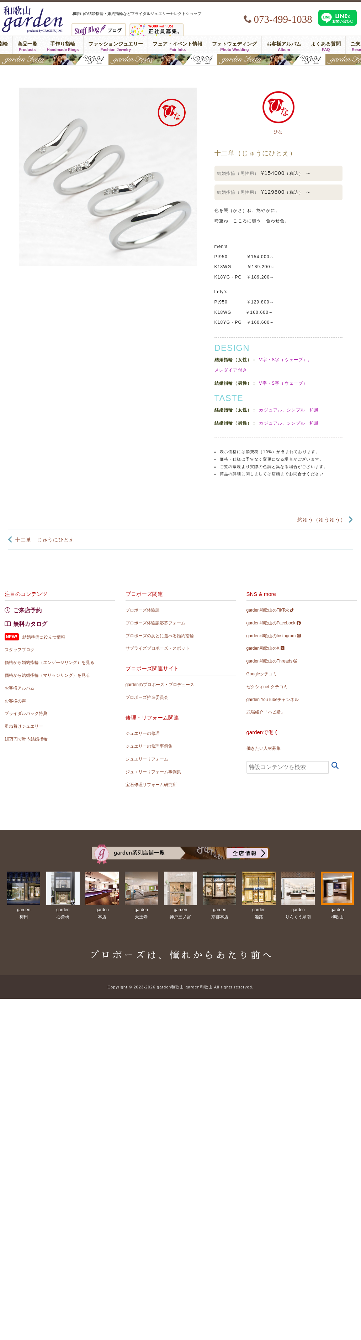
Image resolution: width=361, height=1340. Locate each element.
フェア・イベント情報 (177, 44)
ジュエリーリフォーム (147, 759)
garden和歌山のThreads (272, 661)
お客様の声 (15, 700)
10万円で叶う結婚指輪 (26, 739)
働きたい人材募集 (263, 748)
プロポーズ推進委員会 (147, 697)
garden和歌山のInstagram (273, 635)
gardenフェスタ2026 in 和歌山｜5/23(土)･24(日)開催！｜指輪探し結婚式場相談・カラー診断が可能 (180, 59)
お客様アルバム (283, 44)
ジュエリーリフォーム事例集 (153, 771)
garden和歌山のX (265, 648)
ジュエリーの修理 (143, 733)
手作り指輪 (63, 44)
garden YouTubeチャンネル (272, 699)
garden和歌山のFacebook (273, 622)
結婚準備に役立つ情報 (43, 637)
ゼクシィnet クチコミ (267, 686)
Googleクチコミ (261, 673)
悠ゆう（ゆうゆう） (321, 520)
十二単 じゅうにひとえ (45, 539)
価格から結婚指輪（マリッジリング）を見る (47, 675)
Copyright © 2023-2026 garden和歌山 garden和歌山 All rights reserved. (180, 987)
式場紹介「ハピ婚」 (265, 712)
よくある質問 (326, 44)
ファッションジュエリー (115, 44)
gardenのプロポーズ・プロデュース (160, 684)
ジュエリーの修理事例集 (149, 746)
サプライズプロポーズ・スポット (158, 648)
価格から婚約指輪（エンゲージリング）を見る (49, 662)
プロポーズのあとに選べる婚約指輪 (160, 635)
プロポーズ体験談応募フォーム (155, 622)
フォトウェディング (234, 44)
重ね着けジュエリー (24, 726)
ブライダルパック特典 (26, 713)
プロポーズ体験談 (143, 610)
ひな (278, 131)
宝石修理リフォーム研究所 (151, 784)
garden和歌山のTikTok (270, 610)
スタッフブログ (19, 649)
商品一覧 (27, 44)
